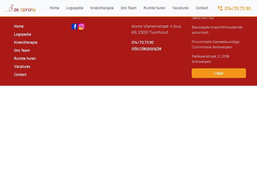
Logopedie (74, 8)
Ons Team (129, 8)
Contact (202, 8)
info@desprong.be (146, 48)
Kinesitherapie (102, 8)
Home (54, 8)
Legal (218, 73)
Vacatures (180, 8)
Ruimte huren (154, 8)
